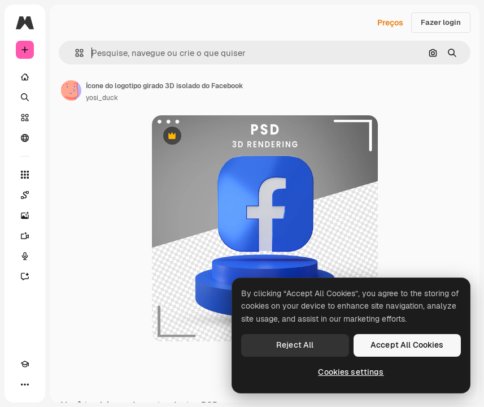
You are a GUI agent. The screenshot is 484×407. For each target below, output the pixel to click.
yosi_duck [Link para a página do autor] (102, 97)
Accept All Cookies (407, 345)
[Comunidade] (25, 138)
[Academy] (25, 364)
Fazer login (441, 22)
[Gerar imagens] (25, 215)
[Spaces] (25, 195)
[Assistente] (25, 276)
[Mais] (25, 384)
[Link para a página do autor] (71, 90)
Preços (390, 23)
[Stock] (25, 118)
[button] (74, 53)
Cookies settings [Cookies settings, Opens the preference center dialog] (350, 372)
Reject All (294, 345)
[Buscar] (25, 97)
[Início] (25, 77)
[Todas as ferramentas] (25, 175)
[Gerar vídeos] (25, 236)
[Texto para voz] (25, 256)
